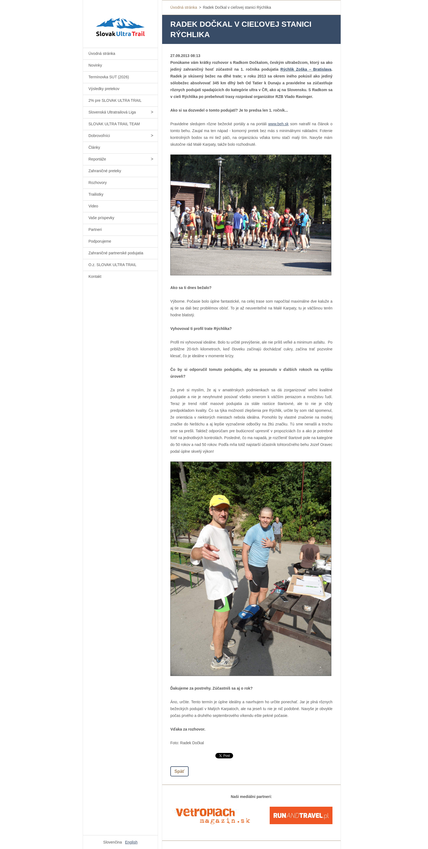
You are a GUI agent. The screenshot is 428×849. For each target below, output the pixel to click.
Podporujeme (99, 241)
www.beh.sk (278, 124)
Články (94, 147)
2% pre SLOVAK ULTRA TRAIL (115, 100)
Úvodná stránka (101, 53)
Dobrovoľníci (99, 135)
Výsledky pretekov (104, 89)
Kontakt (94, 276)
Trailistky (95, 194)
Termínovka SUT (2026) (108, 77)
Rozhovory (97, 182)
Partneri (95, 229)
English (131, 842)
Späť (179, 771)
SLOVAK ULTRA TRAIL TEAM (114, 124)
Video (93, 206)
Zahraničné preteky (104, 171)
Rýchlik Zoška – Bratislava (305, 69)
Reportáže (97, 159)
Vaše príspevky (101, 218)
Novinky (95, 65)
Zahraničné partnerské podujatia (115, 253)
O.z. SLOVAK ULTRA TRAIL (112, 265)
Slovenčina (112, 842)
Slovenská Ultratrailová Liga (112, 112)
